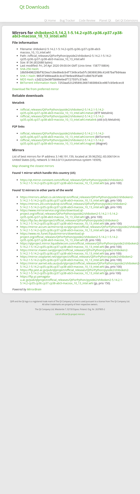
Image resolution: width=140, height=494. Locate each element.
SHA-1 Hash (27, 75)
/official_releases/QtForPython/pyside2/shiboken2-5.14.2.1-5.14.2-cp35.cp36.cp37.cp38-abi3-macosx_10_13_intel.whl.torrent (62, 134)
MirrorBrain (34, 288)
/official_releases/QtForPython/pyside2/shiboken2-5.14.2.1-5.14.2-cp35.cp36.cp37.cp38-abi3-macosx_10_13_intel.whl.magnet (62, 140)
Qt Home (50, 20)
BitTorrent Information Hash (38, 82)
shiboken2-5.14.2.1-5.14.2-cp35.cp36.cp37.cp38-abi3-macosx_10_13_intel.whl (67, 34)
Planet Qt (105, 20)
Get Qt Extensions (126, 20)
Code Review (87, 20)
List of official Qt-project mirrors (70, 313)
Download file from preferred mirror (35, 88)
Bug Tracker (67, 20)
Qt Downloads (34, 7)
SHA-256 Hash (29, 69)
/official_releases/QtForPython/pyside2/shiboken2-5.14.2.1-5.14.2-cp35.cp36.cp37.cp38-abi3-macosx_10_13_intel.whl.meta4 (62, 110)
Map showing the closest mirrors (33, 165)
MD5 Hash (26, 79)
